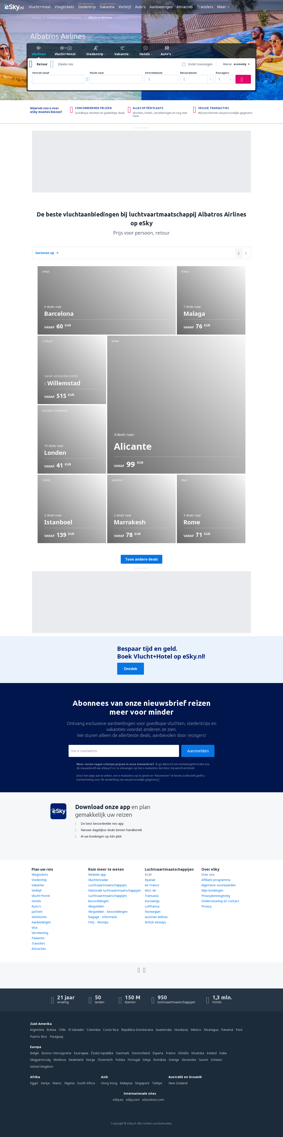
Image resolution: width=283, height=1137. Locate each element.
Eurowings (152, 901)
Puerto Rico (38, 1036)
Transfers (205, 6)
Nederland (76, 1060)
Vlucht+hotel (41, 896)
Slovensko (189, 1060)
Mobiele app (97, 874)
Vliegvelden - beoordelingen (108, 911)
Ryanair (150, 880)
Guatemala (164, 1030)
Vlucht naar (97, 73)
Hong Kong (109, 1083)
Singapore (142, 1083)
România (159, 1060)
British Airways (155, 922)
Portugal (134, 1060)
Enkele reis (65, 64)
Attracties (185, 6)
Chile (62, 1030)
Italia (223, 1053)
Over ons (207, 874)
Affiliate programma (215, 880)
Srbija (147, 1060)
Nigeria (69, 1083)
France (171, 1053)
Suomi (203, 1060)
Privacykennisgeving (215, 896)
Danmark (122, 1053)
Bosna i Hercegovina (56, 1053)
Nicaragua (211, 1030)
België (34, 1053)
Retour (42, 64)
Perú (239, 1030)
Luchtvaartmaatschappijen (107, 885)
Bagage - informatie (102, 917)
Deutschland (141, 1053)
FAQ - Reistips (98, 922)
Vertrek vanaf (40, 73)
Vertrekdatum (153, 73)
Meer (221, 6)
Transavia (152, 896)
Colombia (93, 1030)
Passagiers (222, 73)
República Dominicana (137, 1030)
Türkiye (157, 1083)
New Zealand (177, 1083)
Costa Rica (111, 1030)
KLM (148, 874)
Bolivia (51, 1030)
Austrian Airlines (156, 917)
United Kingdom (41, 1066)
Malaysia (126, 1083)
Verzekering (40, 933)
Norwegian (153, 911)
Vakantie (107, 6)
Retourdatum (188, 73)
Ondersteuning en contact (220, 901)
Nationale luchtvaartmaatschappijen (114, 890)
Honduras (181, 1030)
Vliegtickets (64, 6)
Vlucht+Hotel (40, 6)
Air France (152, 885)
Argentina (37, 1030)
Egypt (34, 1083)
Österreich (105, 1060)
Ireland (212, 1053)
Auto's (140, 6)
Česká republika (102, 1053)
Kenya (45, 1083)
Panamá (227, 1030)
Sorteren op (44, 253)
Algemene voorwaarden (218, 885)
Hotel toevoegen (200, 64)
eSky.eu (118, 1099)
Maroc (57, 1083)
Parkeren (38, 938)
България (81, 1053)
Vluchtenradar (98, 880)
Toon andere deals (141, 559)
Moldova (59, 1060)
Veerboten (39, 917)
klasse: (227, 64)
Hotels (36, 901)
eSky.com (133, 1099)
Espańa (158, 1053)
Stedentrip (87, 6)
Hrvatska (197, 1053)
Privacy (206, 906)
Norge (90, 1060)
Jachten (37, 911)
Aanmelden (198, 750)
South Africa (86, 1083)
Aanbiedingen (161, 6)
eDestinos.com (153, 1099)
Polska (120, 1060)
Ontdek (130, 668)
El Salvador (76, 1030)
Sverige (174, 1060)
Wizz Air (150, 890)
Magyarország (40, 1060)
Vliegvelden (96, 906)
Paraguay (56, 1036)
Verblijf (125, 6)
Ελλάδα (183, 1053)
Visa (34, 927)
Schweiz (216, 1060)
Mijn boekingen (212, 890)
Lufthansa (152, 906)
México (196, 1030)
